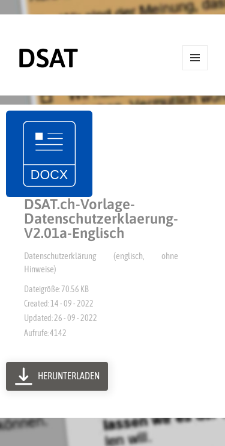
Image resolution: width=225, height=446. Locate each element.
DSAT (47, 58)
